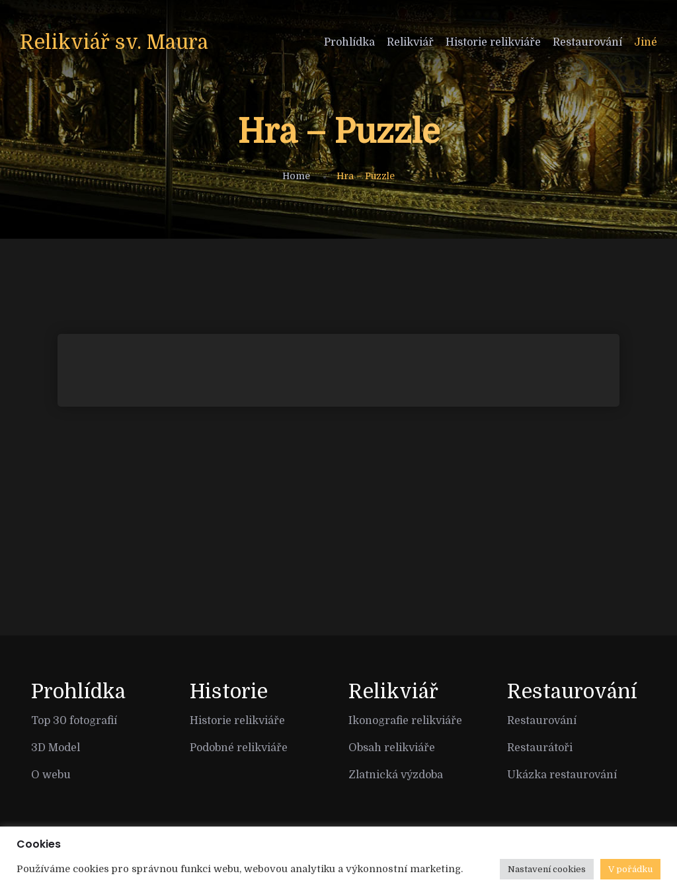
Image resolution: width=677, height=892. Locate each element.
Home (296, 176)
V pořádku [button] (630, 869)
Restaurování (587, 42)
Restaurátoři (540, 748)
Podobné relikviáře (239, 748)
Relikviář (410, 42)
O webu (51, 775)
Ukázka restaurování (562, 775)
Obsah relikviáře (391, 748)
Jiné (645, 42)
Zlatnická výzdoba (395, 775)
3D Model (55, 748)
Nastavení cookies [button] (547, 869)
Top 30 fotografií (74, 721)
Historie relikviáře (493, 42)
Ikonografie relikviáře (405, 721)
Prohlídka (349, 42)
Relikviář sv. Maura (114, 42)
